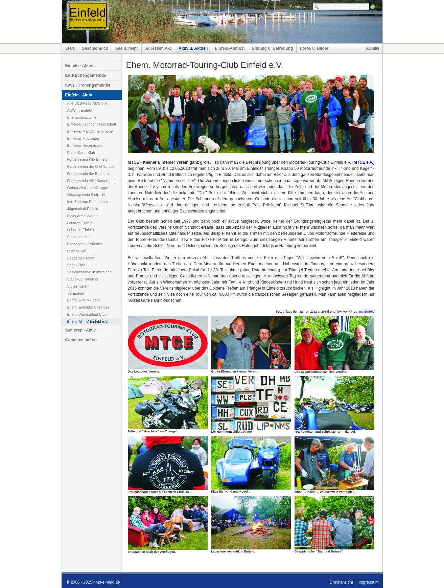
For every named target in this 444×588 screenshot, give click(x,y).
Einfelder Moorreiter (83, 138)
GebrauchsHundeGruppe (87, 188)
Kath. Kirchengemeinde (88, 85)
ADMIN (372, 48)
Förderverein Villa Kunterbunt (91, 181)
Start (69, 48)
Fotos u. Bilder (314, 48)
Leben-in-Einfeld (80, 230)
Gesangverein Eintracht (86, 195)
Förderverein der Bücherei (88, 174)
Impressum (368, 582)
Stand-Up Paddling (82, 279)
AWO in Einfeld (79, 110)
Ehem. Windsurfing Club (87, 314)
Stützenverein (78, 286)
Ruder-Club (76, 251)
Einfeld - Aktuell (80, 65)
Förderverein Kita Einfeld (87, 159)
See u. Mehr (126, 48)
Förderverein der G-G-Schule (91, 166)
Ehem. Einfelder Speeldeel (89, 307)
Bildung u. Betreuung (272, 48)
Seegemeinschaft (81, 258)
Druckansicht (341, 582)
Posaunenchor (79, 237)
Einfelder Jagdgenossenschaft (91, 124)
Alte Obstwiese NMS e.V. (87, 103)
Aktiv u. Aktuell (193, 48)
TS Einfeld (75, 293)
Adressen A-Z (158, 48)
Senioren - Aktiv (80, 330)
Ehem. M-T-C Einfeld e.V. (87, 321)
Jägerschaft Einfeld (82, 209)
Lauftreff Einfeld (80, 223)
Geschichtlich (94, 48)
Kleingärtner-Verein (82, 216)
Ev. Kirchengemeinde (85, 75)
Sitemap (297, 7)
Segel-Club (76, 265)
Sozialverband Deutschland (89, 272)
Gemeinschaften (81, 340)
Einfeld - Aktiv (78, 95)
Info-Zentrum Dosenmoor (87, 202)
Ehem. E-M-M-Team (83, 300)
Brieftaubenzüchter (82, 117)
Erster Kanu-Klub (81, 153)
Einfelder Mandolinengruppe (90, 131)
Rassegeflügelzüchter (84, 244)
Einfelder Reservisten (84, 145)
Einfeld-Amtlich (229, 48)
